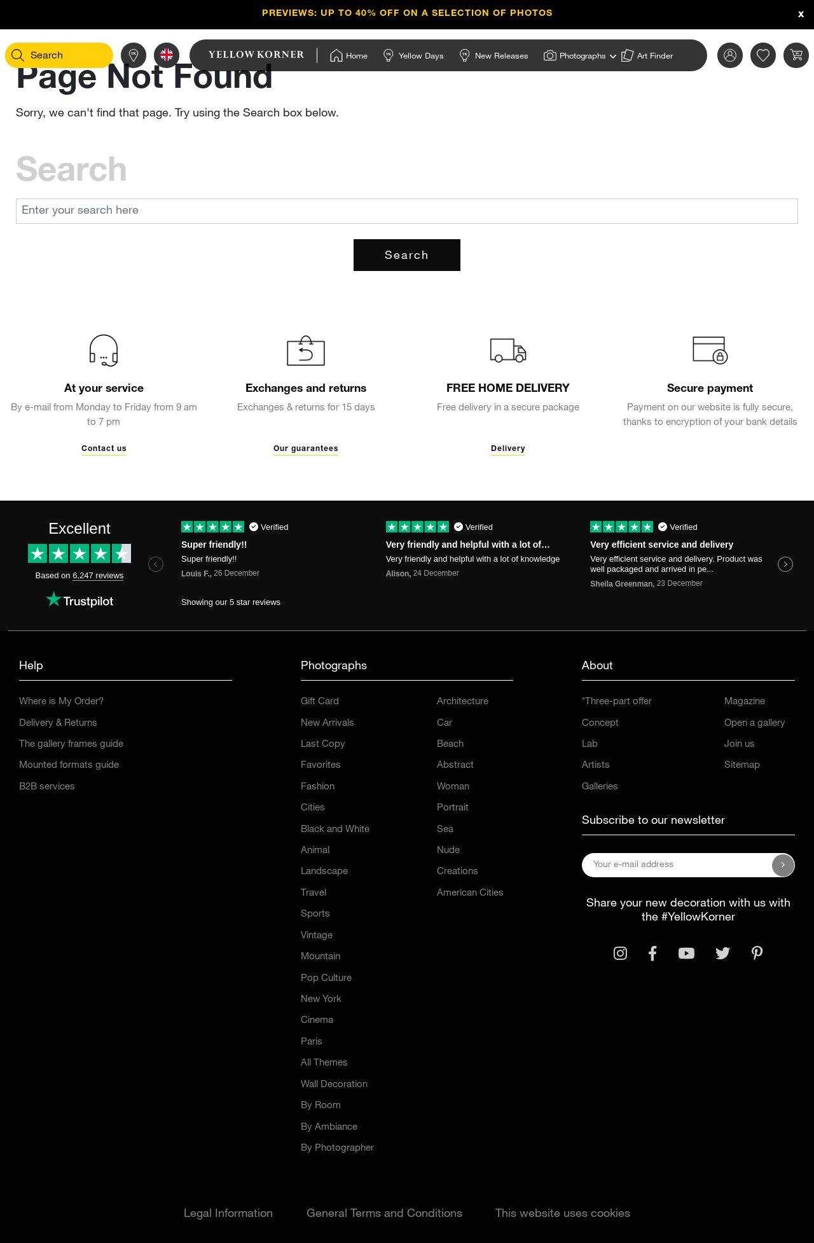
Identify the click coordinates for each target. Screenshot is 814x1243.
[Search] (39, 55)
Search (407, 256)
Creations (457, 872)
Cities (313, 808)
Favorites (321, 765)
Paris (311, 1042)
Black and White (335, 830)
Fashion (318, 787)
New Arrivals (327, 723)
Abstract (455, 765)
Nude (448, 851)
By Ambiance (329, 1127)
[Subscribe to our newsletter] (783, 865)
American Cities (470, 893)
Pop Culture (326, 978)
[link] (242, 55)
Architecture (462, 702)
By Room (321, 1106)
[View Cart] (775, 55)
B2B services (47, 787)
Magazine (744, 702)
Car (444, 723)
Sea (445, 830)
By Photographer (337, 1148)
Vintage (317, 936)
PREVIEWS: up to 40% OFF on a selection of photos (407, 14)
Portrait (453, 808)
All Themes (324, 1063)
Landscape (324, 872)
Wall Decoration (334, 1085)
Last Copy (323, 744)
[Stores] (112, 55)
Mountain (320, 957)
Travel (313, 893)
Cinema (317, 1020)
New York (321, 999)
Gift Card (320, 702)
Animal (315, 851)
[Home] (328, 55)
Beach (450, 744)
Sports (315, 914)
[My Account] (709, 55)
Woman (453, 787)
